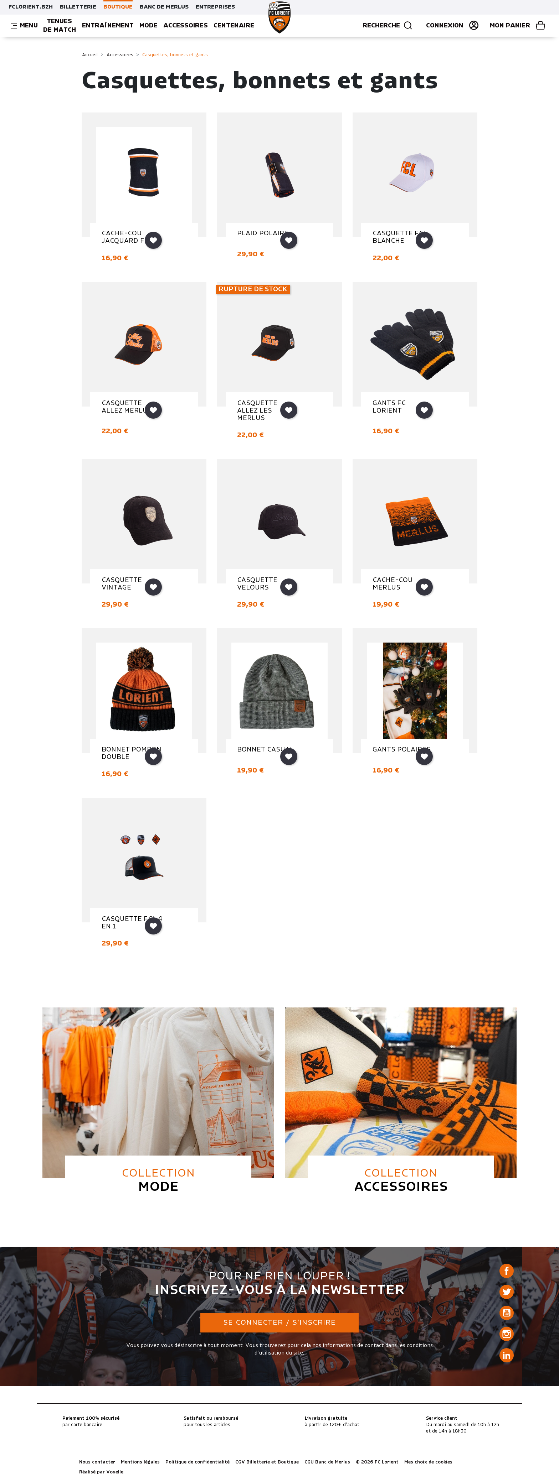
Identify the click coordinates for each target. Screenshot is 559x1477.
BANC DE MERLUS (164, 7)
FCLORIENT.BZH (31, 7)
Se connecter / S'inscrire (279, 1322)
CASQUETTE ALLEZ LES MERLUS (257, 410)
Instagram (506, 1334)
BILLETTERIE (78, 7)
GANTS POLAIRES (402, 750)
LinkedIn (506, 1355)
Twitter (506, 1292)
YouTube (506, 1313)
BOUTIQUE (118, 7)
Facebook (506, 1271)
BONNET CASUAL (265, 750)
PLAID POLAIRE (262, 233)
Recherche (388, 25)
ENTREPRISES (215, 7)
